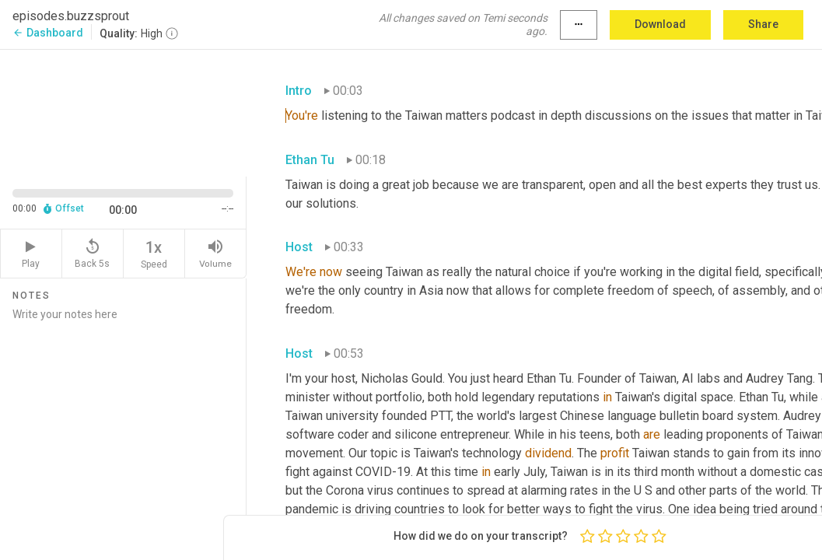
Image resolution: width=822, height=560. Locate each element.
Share (763, 24)
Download (660, 24)
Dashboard (47, 32)
